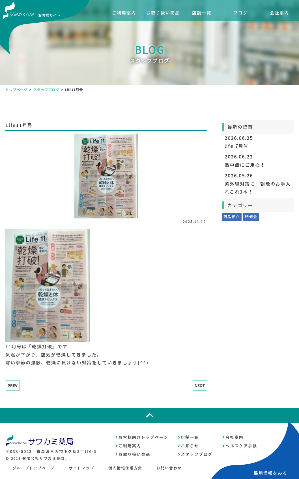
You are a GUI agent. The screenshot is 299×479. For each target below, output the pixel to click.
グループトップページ (33, 468)
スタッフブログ (46, 89)
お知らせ (190, 445)
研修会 (251, 216)
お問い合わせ (169, 468)
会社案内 (279, 13)
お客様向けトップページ (143, 437)
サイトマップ (81, 468)
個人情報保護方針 (125, 468)
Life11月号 (19, 125)
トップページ (16, 89)
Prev (13, 385)
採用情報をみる (270, 473)
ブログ (240, 13)
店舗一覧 (201, 13)
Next (200, 385)
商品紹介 (231, 216)
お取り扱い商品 (163, 13)
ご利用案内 (124, 13)
